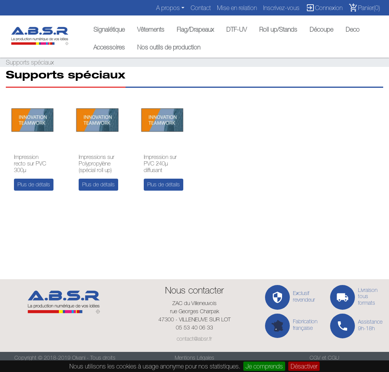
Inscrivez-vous (281, 7)
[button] (109, 27)
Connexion (324, 7)
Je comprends (264, 366)
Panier (364, 7)
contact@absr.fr (194, 339)
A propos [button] (168, 7)
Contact (201, 7)
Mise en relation (237, 7)
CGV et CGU (324, 358)
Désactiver (304, 366)
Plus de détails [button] (33, 184)
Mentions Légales (194, 358)
